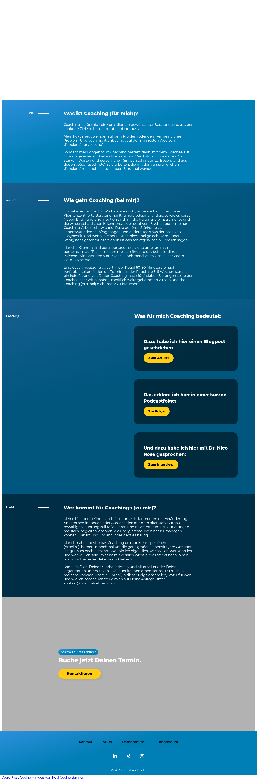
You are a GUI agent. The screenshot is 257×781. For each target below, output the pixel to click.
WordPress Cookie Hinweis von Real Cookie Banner (42, 777)
